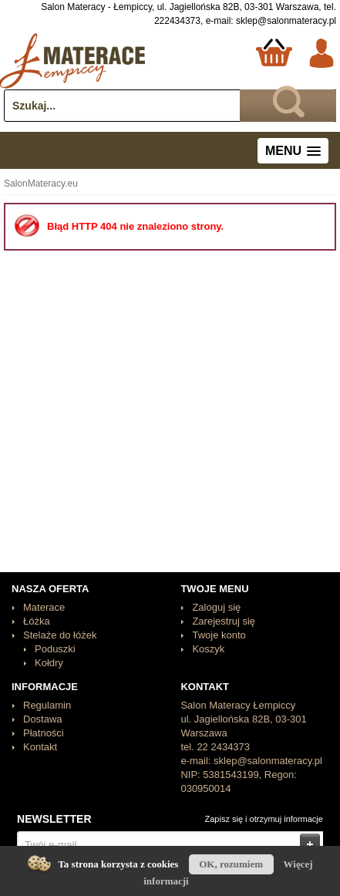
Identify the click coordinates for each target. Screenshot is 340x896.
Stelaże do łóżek (59, 635)
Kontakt (40, 747)
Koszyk (208, 649)
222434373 (177, 20)
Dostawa (42, 719)
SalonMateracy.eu (41, 183)
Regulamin (47, 705)
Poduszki (55, 649)
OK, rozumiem (231, 864)
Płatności (43, 733)
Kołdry (49, 663)
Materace (44, 607)
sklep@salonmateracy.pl (286, 20)
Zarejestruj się (223, 621)
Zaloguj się (216, 607)
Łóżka (36, 621)
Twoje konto (218, 635)
